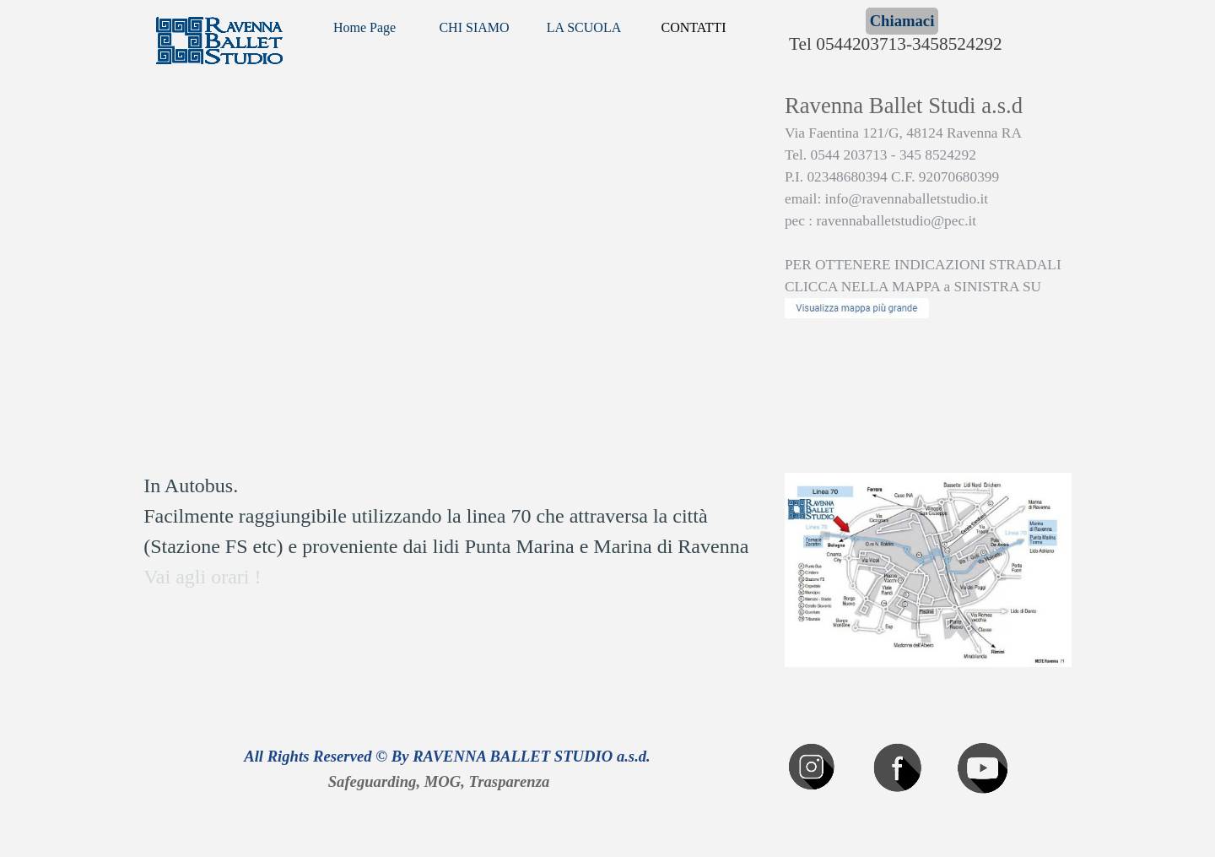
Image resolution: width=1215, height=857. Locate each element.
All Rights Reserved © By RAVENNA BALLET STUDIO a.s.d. (447, 756)
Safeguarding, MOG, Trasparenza (439, 781)
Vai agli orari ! (202, 577)
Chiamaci (902, 21)
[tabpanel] (928, 234)
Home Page (364, 27)
